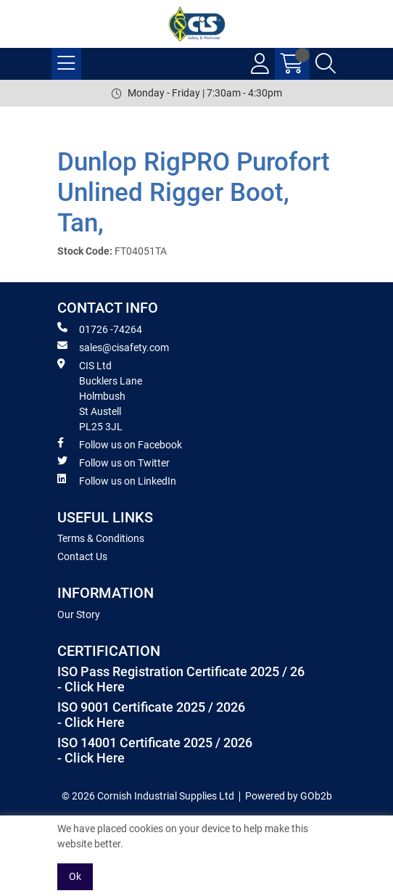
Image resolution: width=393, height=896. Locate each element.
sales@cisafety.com (113, 346)
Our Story (78, 614)
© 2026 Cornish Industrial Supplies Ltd (148, 796)
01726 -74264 (99, 328)
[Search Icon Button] (326, 64)
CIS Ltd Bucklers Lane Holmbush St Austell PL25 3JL (99, 395)
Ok (75, 876)
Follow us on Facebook (119, 444)
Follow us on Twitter (113, 462)
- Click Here (91, 687)
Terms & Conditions (100, 538)
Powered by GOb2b (288, 796)
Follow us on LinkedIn (116, 480)
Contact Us (82, 556)
